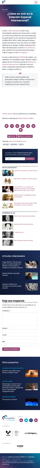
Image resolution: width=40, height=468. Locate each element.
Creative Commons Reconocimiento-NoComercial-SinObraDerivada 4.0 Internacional (18, 462)
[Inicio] (3, 2)
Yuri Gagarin (22, 52)
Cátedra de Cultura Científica (16, 457)
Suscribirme (29, 158)
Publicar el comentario (11, 349)
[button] (7, 126)
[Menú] (36, 2)
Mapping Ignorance (9, 397)
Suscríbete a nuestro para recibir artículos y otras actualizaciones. (18, 153)
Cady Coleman (13, 31)
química (21, 144)
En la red (5, 9)
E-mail (4, 335)
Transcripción (7, 114)
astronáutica (14, 144)
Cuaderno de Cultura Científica (13, 368)
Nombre (5, 328)
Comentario (6, 311)
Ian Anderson (30, 48)
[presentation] (20, 173)
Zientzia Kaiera (7, 381)
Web (3, 341)
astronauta (6, 144)
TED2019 (22, 57)
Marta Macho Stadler (26, 118)
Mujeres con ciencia (11, 461)
